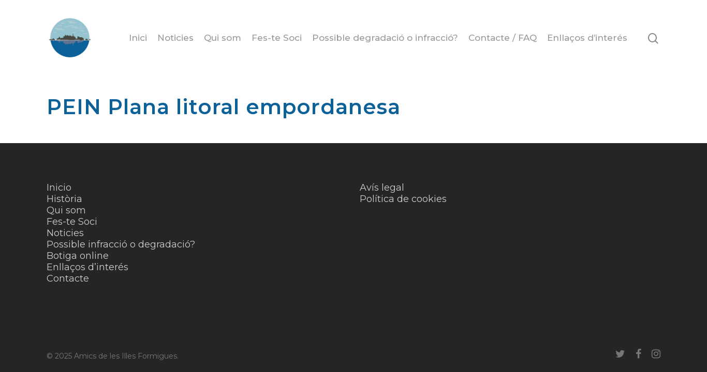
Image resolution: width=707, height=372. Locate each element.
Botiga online (78, 255)
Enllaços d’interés (587, 38)
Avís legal (382, 187)
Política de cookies (403, 199)
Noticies (175, 38)
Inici (138, 38)
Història (64, 199)
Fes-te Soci (277, 38)
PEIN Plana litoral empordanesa (224, 106)
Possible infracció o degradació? (121, 244)
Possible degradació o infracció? (385, 38)
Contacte (68, 278)
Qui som (222, 38)
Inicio (59, 187)
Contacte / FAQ (502, 38)
